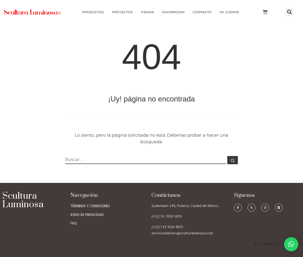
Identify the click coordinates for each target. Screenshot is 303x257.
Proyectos (122, 12)
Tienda (147, 12)
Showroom (173, 12)
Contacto (202, 12)
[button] (289, 12)
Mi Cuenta (229, 12)
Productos (93, 12)
